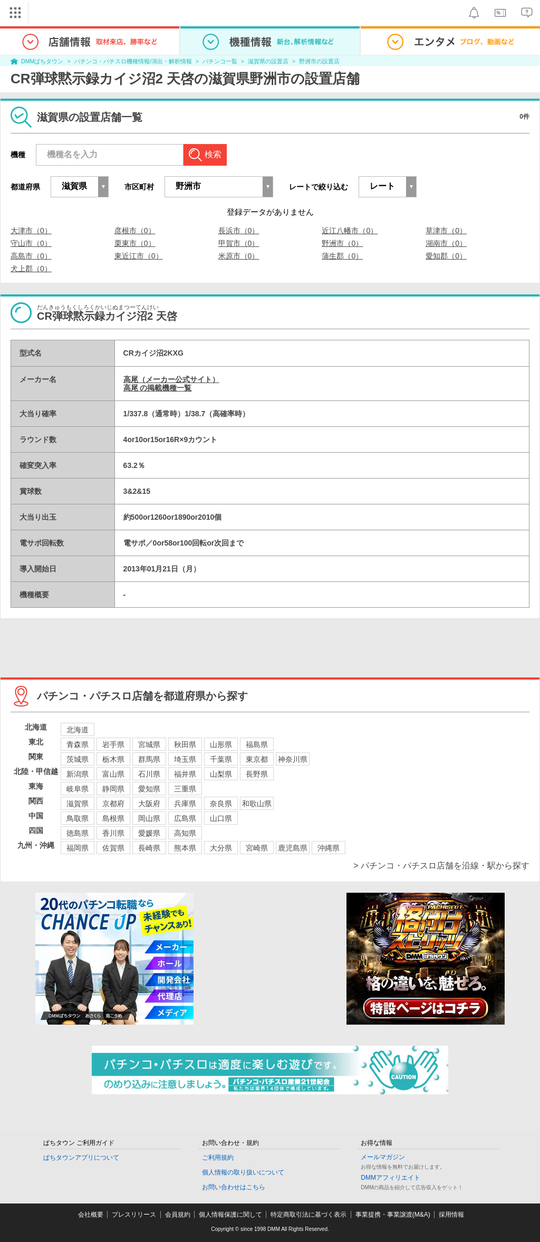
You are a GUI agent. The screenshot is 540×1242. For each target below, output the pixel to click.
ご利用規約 (218, 1157)
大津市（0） (31, 230)
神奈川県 (292, 759)
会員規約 (177, 1214)
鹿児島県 (292, 848)
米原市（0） (238, 256)
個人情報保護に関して (230, 1214)
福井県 (185, 774)
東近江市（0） (138, 256)
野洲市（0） (342, 243)
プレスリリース (134, 1214)
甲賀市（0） (238, 243)
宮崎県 (257, 848)
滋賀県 (77, 803)
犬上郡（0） (31, 268)
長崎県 (149, 848)
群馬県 (149, 759)
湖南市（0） (446, 243)
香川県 (113, 833)
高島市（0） (31, 256)
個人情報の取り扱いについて (243, 1172)
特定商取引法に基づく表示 (308, 1214)
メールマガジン (383, 1157)
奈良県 (221, 803)
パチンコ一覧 (219, 61)
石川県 (149, 774)
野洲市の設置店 (319, 61)
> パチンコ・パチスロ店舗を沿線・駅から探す (441, 865)
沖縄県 (328, 848)
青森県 (77, 744)
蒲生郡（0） (342, 256)
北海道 (77, 729)
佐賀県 (113, 848)
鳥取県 (77, 818)
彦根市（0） (135, 230)
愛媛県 (149, 833)
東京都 (257, 759)
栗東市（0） (135, 243)
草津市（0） (446, 230)
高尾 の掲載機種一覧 (157, 388)
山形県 (221, 744)
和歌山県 (257, 803)
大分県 (221, 848)
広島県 (185, 818)
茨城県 (77, 759)
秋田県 (185, 744)
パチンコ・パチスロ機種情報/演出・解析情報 (133, 61)
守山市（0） (31, 243)
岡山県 (149, 818)
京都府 (113, 803)
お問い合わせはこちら (233, 1187)
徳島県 (77, 833)
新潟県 (77, 774)
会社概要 (90, 1214)
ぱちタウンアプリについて (81, 1157)
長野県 (257, 774)
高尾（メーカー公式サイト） (171, 379)
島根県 (113, 818)
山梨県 (221, 774)
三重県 (185, 789)
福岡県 (77, 848)
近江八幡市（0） (350, 230)
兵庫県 (185, 803)
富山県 (113, 774)
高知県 (185, 833)
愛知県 (149, 789)
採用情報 (451, 1214)
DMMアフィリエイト (390, 1177)
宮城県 (149, 744)
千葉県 (221, 759)
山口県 (221, 818)
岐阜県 (77, 789)
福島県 (257, 744)
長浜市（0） (238, 230)
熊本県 (185, 848)
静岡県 (113, 789)
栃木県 (113, 759)
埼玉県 (185, 759)
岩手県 (113, 744)
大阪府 (149, 803)
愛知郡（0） (446, 256)
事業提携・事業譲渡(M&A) (392, 1214)
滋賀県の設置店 (268, 61)
